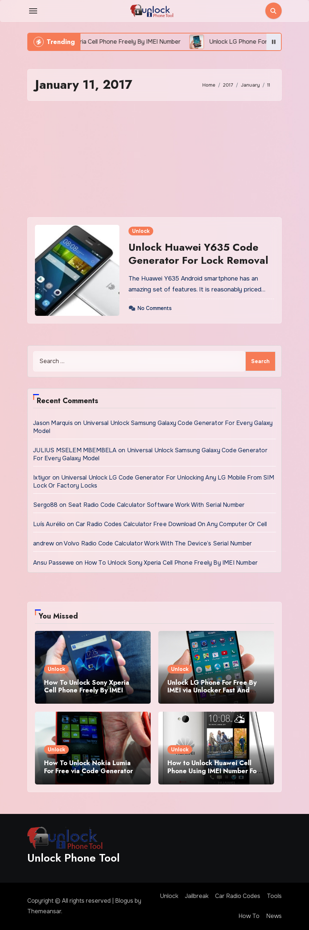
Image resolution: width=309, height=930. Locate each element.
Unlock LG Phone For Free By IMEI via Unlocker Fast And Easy (212, 690)
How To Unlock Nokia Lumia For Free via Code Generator (88, 767)
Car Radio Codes (237, 896)
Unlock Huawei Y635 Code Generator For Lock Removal (198, 254)
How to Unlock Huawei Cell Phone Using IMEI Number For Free (213, 770)
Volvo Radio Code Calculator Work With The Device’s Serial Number (158, 543)
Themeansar (44, 911)
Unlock (141, 231)
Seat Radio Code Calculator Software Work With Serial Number (156, 505)
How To (249, 916)
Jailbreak (197, 896)
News (274, 916)
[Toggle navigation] (33, 11)
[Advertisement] (155, 159)
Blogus (124, 901)
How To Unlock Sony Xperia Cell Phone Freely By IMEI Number (171, 563)
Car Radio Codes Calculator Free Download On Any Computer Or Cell (171, 524)
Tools (274, 896)
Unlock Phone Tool (73, 858)
